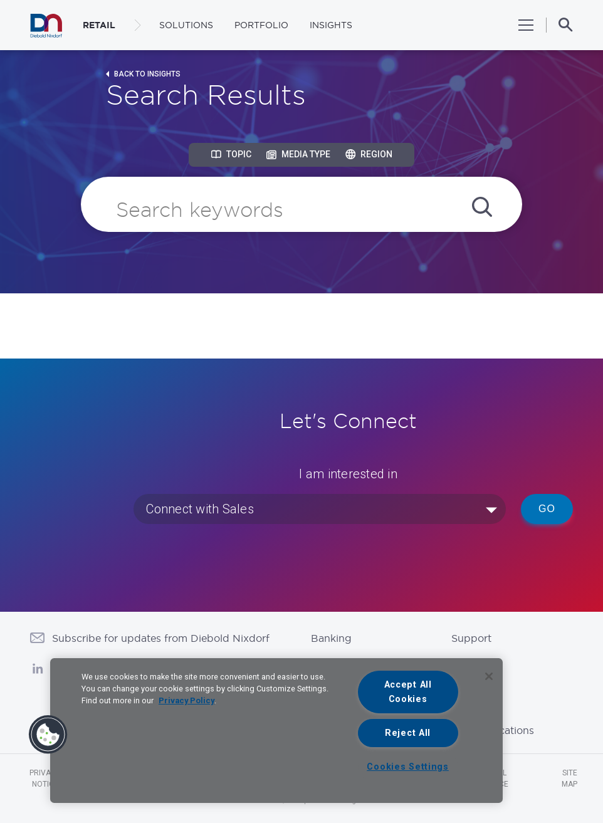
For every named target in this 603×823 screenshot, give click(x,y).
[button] (48, 735)
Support (471, 638)
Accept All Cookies (408, 692)
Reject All (408, 733)
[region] (276, 730)
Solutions (186, 25)
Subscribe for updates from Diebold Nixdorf (161, 638)
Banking (331, 638)
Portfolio (261, 25)
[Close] (489, 676)
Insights (331, 25)
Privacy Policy (186, 700)
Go (546, 508)
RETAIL (99, 25)
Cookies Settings (408, 767)
